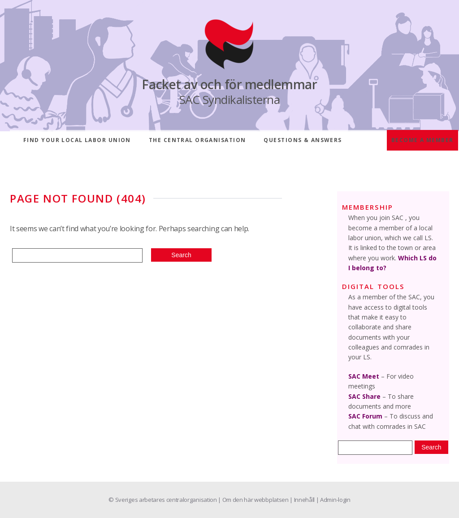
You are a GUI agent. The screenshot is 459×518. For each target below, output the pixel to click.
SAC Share (364, 396)
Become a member (422, 140)
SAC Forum (365, 416)
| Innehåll (303, 500)
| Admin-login (333, 500)
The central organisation (197, 140)
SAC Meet (363, 376)
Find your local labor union (77, 140)
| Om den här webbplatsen (254, 500)
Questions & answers (303, 140)
